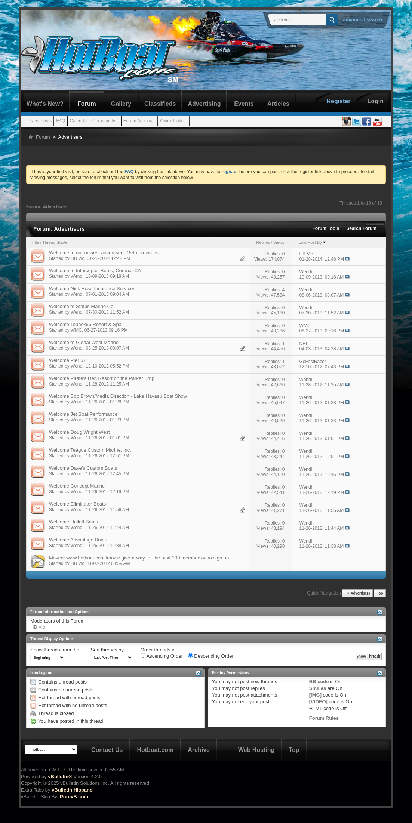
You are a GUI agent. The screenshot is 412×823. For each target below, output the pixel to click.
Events (243, 104)
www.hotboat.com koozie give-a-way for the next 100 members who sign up (147, 558)
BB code (319, 681)
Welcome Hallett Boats (73, 522)
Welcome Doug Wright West (79, 432)
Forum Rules (324, 718)
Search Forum (361, 228)
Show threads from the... (56, 649)
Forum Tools (326, 228)
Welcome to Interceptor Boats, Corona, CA (95, 270)
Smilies (317, 688)
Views (278, 242)
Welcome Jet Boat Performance (83, 414)
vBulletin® (60, 776)
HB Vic (77, 258)
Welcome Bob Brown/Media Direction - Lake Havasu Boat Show (118, 396)
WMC (76, 330)
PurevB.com (74, 796)
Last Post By (312, 242)
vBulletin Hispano (72, 790)
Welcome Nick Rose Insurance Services (92, 288)
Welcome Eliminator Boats (77, 504)
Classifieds (160, 104)
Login (375, 101)
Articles (278, 104)
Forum (86, 104)
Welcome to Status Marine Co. (82, 306)
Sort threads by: (108, 649)
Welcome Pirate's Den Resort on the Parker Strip (101, 378)
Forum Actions (137, 120)
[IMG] (315, 695)
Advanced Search (362, 19)
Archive (199, 750)
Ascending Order (162, 656)
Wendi (77, 276)
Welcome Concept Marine (77, 486)
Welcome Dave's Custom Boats (83, 468)
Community (103, 120)
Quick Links (171, 120)
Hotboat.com (155, 750)
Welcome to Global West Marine (84, 342)
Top (380, 593)
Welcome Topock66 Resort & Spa (85, 324)
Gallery (121, 104)
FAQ (60, 120)
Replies (263, 242)
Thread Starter (55, 242)
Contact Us (107, 750)
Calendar (79, 120)
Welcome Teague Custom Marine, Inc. (90, 450)
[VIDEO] (318, 701)
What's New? (45, 104)
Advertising (204, 104)
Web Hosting (256, 750)
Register (338, 101)
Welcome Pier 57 (67, 360)
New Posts (41, 120)
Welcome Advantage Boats (78, 540)
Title (35, 242)
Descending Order (211, 656)
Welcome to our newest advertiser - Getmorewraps (104, 252)
